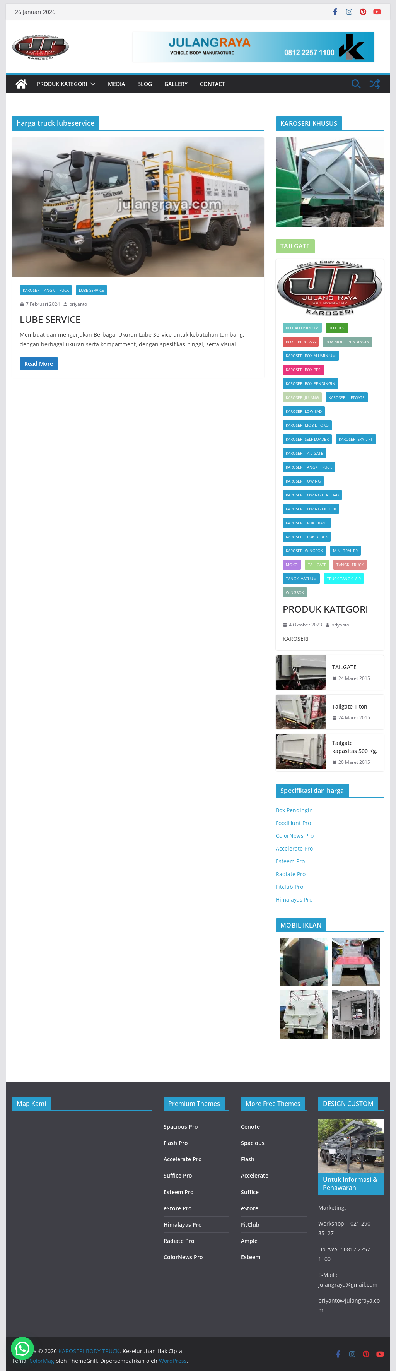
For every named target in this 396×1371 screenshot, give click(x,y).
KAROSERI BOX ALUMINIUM (311, 355)
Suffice (250, 1192)
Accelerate (254, 1175)
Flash (247, 1159)
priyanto (78, 304)
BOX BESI (337, 327)
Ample (249, 1240)
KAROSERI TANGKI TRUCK (46, 290)
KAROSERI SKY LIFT (356, 439)
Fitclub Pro (289, 886)
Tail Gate (317, 564)
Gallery (176, 83)
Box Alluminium (302, 327)
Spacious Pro (181, 1126)
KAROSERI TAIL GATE (304, 453)
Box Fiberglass (301, 341)
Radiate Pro (291, 874)
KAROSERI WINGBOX (304, 550)
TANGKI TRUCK (350, 564)
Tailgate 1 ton (349, 706)
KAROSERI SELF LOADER (307, 439)
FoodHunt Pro (293, 823)
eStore (249, 1208)
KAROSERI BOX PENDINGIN (310, 383)
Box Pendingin (294, 810)
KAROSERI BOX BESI (303, 369)
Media (116, 83)
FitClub (250, 1224)
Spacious (253, 1143)
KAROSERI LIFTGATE (347, 397)
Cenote (250, 1126)
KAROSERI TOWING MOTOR (311, 509)
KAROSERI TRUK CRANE (307, 522)
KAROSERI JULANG (302, 397)
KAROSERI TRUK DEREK (307, 536)
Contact (212, 83)
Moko (292, 564)
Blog (144, 83)
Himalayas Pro (294, 899)
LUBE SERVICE (91, 290)
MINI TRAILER (345, 550)
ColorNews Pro (295, 835)
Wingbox (295, 592)
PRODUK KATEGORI (62, 83)
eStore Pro (178, 1208)
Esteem (250, 1257)
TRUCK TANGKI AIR (344, 578)
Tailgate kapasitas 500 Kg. (354, 747)
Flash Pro (176, 1143)
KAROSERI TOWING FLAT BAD (312, 495)
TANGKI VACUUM (301, 578)
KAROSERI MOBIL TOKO (307, 425)
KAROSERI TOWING (303, 481)
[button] (91, 84)
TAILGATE (344, 667)
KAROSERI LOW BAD (304, 411)
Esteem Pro (290, 861)
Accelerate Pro (294, 848)
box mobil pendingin (347, 341)
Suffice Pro (178, 1175)
